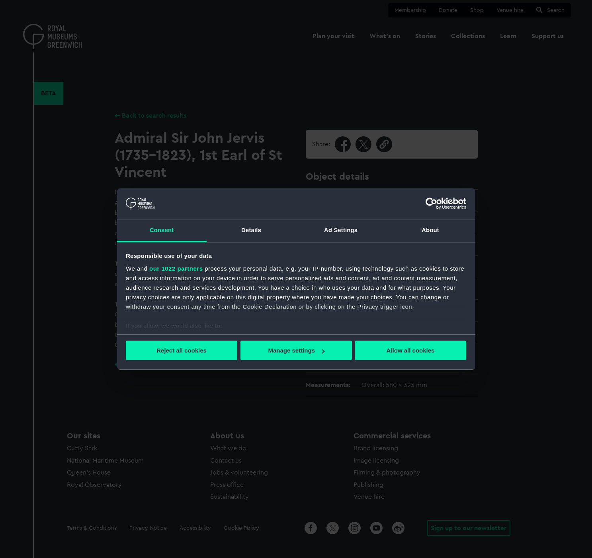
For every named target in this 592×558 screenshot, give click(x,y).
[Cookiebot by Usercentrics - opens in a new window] (431, 203)
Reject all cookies (181, 350)
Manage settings (296, 350)
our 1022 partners (176, 268)
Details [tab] (251, 230)
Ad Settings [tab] (341, 230)
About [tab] (430, 230)
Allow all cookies (411, 350)
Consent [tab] (162, 230)
